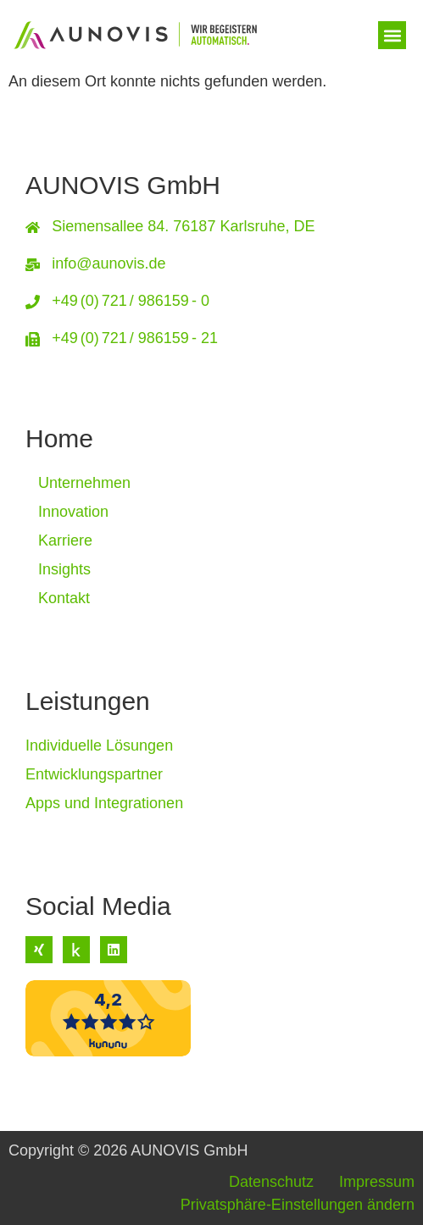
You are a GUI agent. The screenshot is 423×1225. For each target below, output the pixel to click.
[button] (392, 35)
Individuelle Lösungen (99, 745)
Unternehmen (84, 482)
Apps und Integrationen (104, 803)
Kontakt (64, 598)
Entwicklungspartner (94, 774)
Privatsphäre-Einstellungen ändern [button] (298, 1204)
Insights (64, 569)
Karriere (65, 540)
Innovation (73, 511)
